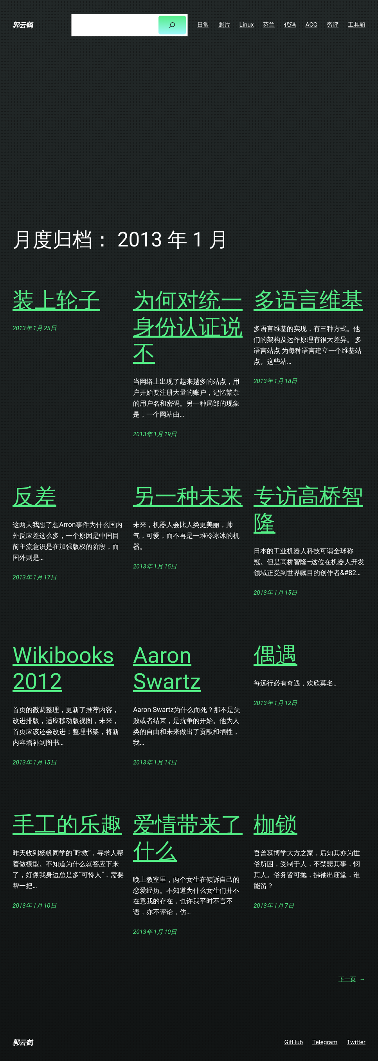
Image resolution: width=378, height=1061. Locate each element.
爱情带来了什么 (188, 838)
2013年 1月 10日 (34, 905)
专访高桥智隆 (308, 510)
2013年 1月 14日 (155, 762)
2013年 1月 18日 (275, 381)
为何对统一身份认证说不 (188, 327)
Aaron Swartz (167, 668)
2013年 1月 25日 (34, 328)
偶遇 (275, 655)
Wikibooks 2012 (63, 668)
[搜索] (171, 25)
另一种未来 (188, 496)
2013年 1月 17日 (34, 577)
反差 (34, 496)
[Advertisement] (189, 133)
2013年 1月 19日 (155, 434)
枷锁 (275, 825)
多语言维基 (308, 300)
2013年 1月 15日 (155, 566)
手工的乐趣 (67, 825)
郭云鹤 (22, 25)
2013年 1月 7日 (274, 905)
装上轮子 (56, 300)
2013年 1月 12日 (275, 703)
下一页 (351, 979)
